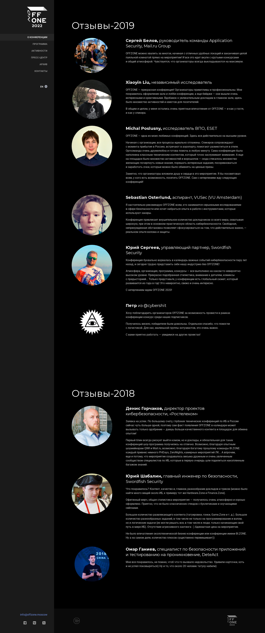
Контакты (40, 71)
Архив (43, 64)
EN (43, 86)
